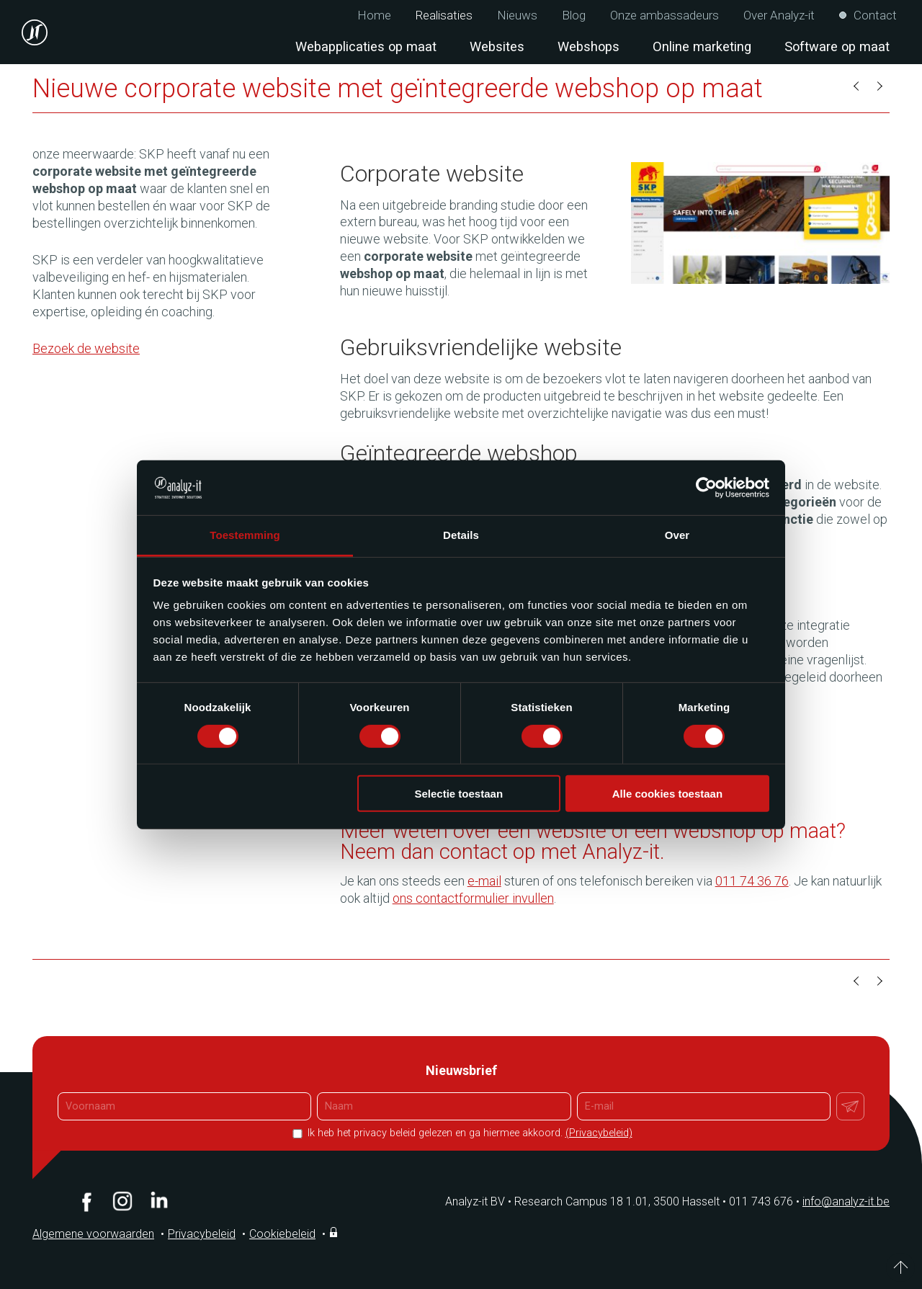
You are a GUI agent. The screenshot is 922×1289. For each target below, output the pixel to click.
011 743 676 (765, 1201)
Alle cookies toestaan (667, 794)
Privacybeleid (202, 1234)
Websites (497, 46)
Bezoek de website (86, 348)
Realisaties (444, 15)
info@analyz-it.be (846, 1201)
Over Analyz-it (779, 15)
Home (374, 15)
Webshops (588, 46)
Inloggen (335, 1232)
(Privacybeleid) (598, 1133)
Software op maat (837, 46)
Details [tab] (461, 535)
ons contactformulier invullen (473, 898)
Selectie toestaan (459, 794)
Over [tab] (677, 535)
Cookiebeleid (282, 1234)
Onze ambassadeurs (664, 15)
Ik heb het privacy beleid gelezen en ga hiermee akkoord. (468, 1133)
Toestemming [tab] (245, 535)
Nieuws (517, 15)
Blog (574, 15)
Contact (875, 15)
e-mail (484, 880)
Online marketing (702, 46)
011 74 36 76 (752, 880)
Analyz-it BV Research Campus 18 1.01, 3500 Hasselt (582, 1201)
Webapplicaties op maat (366, 46)
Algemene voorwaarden (93, 1234)
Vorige (857, 86)
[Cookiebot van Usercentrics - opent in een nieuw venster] (706, 488)
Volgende (879, 86)
